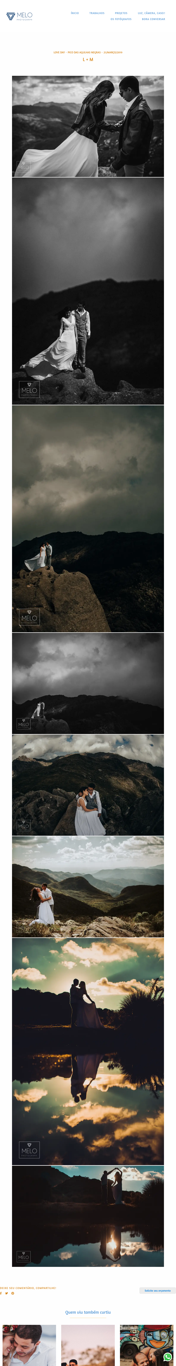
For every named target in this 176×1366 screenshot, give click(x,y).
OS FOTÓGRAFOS (121, 19)
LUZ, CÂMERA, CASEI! (151, 13)
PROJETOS (121, 13)
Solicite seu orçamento (158, 1290)
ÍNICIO (75, 13)
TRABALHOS (96, 13)
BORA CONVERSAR (153, 19)
